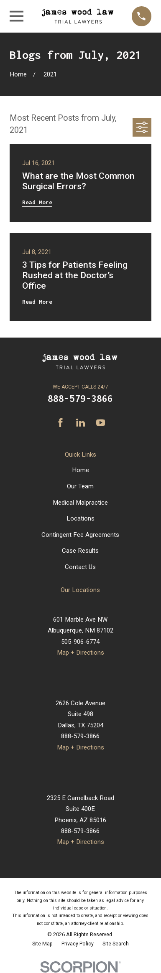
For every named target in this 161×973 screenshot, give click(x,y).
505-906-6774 (80, 641)
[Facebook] (60, 422)
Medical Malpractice (80, 502)
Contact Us (80, 567)
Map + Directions (80, 652)
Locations (80, 518)
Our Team (80, 486)
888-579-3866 (80, 398)
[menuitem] (42, 943)
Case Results (80, 550)
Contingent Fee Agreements (80, 535)
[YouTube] (100, 422)
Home (80, 470)
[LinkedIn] (80, 422)
